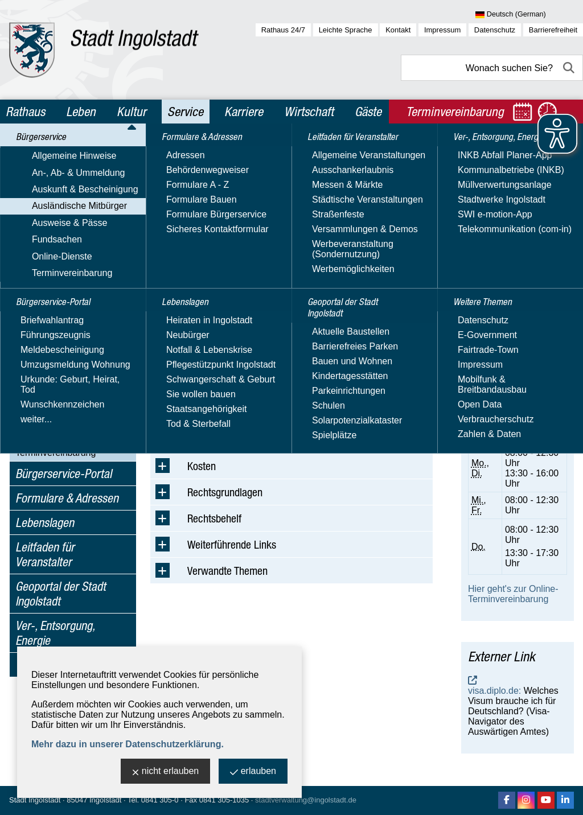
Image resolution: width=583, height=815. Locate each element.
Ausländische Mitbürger (62, 222)
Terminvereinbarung (55, 453)
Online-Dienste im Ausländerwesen (63, 382)
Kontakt (397, 30)
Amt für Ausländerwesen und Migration (517, 213)
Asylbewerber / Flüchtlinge (80, 286)
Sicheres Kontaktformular (500, 295)
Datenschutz (494, 30)
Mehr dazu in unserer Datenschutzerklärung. (127, 744)
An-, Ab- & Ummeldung (62, 189)
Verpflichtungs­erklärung (74, 255)
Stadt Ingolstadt (34, 800)
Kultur (131, 111)
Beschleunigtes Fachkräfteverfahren (67, 324)
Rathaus (25, 111)
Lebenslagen (44, 522)
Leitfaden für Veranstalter (45, 554)
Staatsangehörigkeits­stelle (80, 302)
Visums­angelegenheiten (75, 270)
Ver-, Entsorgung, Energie (55, 633)
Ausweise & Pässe (53, 403)
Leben (81, 111)
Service (185, 111)
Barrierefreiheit (553, 30)
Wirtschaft (309, 111)
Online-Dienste (45, 436)
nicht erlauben (165, 772)
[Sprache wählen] (529, 14)
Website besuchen (505, 310)
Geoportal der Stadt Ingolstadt (60, 593)
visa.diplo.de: (494, 690)
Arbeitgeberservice (64, 344)
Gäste (368, 111)
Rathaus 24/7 (283, 30)
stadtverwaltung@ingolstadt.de (305, 800)
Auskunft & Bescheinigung (68, 206)
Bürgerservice (47, 152)
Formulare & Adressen (66, 498)
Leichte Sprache (345, 30)
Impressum (442, 30)
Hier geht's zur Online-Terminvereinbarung (513, 594)
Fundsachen (40, 420)
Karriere (243, 111)
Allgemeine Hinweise (57, 173)
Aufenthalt (47, 239)
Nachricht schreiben (508, 280)
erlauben (253, 772)
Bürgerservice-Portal (63, 473)
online (500, 413)
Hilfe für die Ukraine (67, 360)
